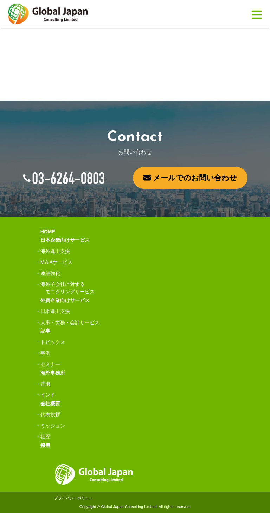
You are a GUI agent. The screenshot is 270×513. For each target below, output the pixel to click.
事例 (45, 353)
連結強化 (50, 273)
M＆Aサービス (56, 262)
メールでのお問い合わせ (190, 178)
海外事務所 (52, 372)
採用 (45, 445)
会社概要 (50, 403)
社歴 (45, 436)
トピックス (52, 342)
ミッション (52, 425)
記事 (45, 331)
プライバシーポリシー (73, 498)
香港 (45, 384)
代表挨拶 (50, 414)
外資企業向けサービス (65, 300)
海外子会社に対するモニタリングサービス (67, 287)
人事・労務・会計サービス (69, 322)
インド (47, 395)
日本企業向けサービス (65, 240)
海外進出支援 (55, 251)
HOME (47, 231)
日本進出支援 (55, 311)
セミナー (50, 364)
